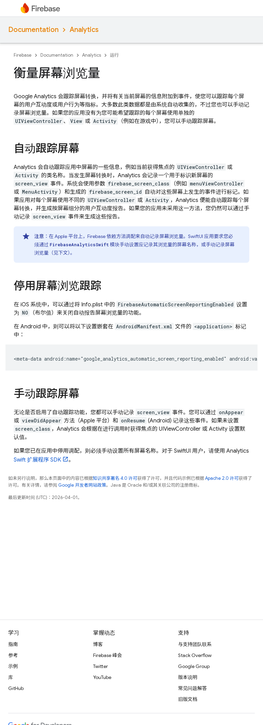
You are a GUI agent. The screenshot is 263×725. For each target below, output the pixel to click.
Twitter (100, 666)
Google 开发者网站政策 (82, 485)
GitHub (16, 688)
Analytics (84, 29)
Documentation (33, 29)
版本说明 (187, 677)
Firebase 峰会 (107, 655)
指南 (13, 644)
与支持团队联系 (195, 644)
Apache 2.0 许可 (222, 478)
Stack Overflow (195, 655)
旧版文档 (187, 699)
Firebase (23, 55)
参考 (13, 655)
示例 (13, 666)
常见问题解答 (192, 688)
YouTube (102, 677)
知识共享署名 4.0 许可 (115, 478)
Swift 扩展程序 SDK (37, 459)
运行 (114, 55)
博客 (98, 644)
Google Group (194, 666)
